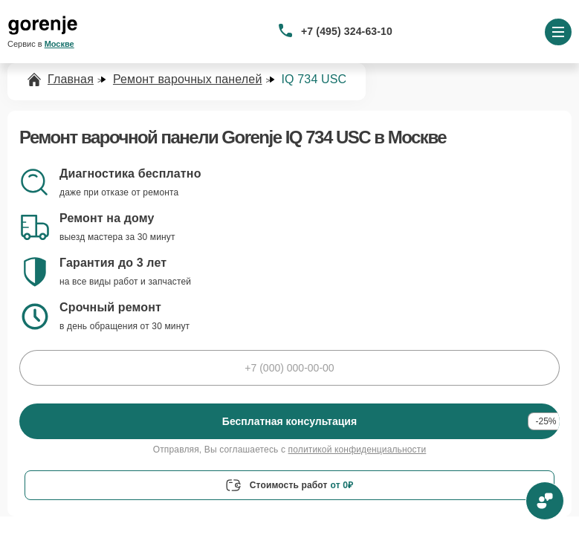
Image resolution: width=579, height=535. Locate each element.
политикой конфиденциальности (357, 449)
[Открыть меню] (558, 32)
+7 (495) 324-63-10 (346, 31)
